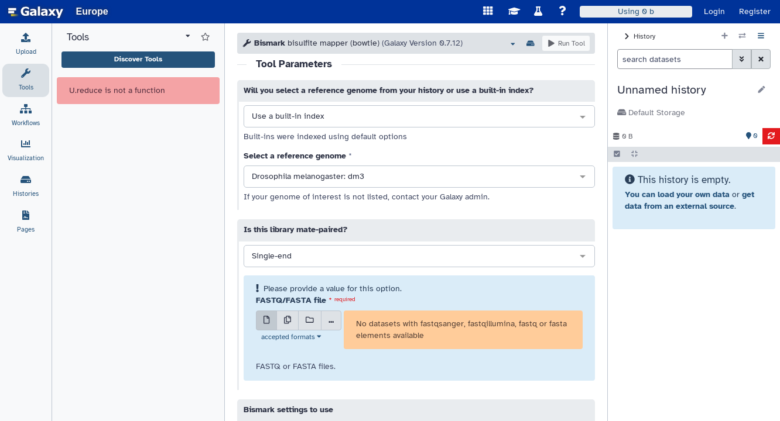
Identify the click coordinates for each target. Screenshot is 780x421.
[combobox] (419, 117)
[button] (683, 90)
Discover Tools (138, 59)
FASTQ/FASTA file (291, 300)
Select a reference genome (295, 156)
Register (755, 11)
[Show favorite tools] (205, 37)
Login (714, 11)
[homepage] (36, 11)
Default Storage (651, 113)
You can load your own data (677, 194)
